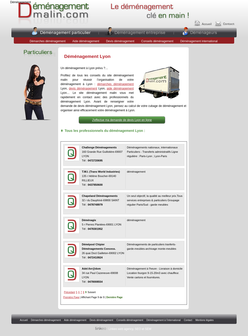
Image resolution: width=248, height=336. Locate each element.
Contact (226, 21)
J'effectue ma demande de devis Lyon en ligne (122, 120)
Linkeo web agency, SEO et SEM (129, 329)
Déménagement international (199, 41)
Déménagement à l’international (164, 320)
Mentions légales (204, 320)
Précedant (69, 292)
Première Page (71, 297)
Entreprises (135, 32)
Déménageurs (199, 32)
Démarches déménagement (47, 41)
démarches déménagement (115, 84)
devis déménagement (83, 88)
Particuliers (63, 32)
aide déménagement (120, 88)
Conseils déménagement (157, 41)
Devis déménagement (120, 41)
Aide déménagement (85, 41)
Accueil (203, 21)
